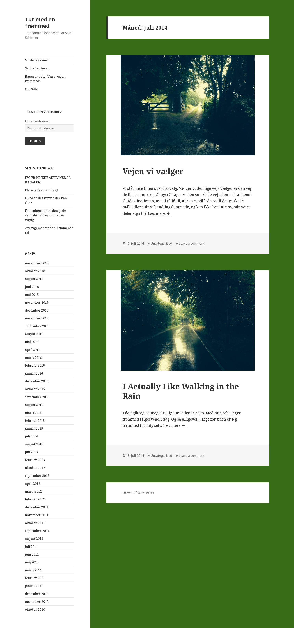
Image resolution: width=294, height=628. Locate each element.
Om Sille (31, 89)
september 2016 (37, 326)
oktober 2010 (35, 609)
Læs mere (159, 213)
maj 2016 (32, 342)
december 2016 (36, 310)
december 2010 (36, 594)
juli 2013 (31, 452)
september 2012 (37, 476)
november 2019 (36, 263)
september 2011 (37, 531)
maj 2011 (32, 562)
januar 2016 (34, 373)
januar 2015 (34, 428)
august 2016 (34, 334)
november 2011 (36, 515)
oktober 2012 (35, 468)
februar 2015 (35, 420)
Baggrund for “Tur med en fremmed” (45, 78)
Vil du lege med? (37, 60)
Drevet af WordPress (138, 493)
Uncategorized (161, 243)
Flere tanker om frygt (41, 190)
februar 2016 (35, 365)
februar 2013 (35, 460)
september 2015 (37, 397)
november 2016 (36, 318)
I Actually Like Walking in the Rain (181, 391)
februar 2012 (35, 499)
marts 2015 (33, 413)
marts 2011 (33, 570)
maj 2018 (32, 294)
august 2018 (34, 279)
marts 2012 (33, 491)
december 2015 (36, 381)
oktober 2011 (35, 523)
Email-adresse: (37, 121)
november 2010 (36, 601)
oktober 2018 (35, 271)
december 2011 (36, 507)
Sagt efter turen (37, 68)
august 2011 (34, 538)
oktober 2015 (35, 389)
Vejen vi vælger (153, 171)
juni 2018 (32, 287)
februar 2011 (35, 578)
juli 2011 (31, 546)
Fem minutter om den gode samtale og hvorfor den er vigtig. (45, 215)
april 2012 (32, 483)
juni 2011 (32, 554)
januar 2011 (34, 586)
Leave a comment (191, 243)
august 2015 (34, 405)
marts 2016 (33, 357)
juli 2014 (31, 436)
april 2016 (32, 350)
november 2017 (36, 302)
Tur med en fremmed (40, 22)
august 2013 (34, 444)
